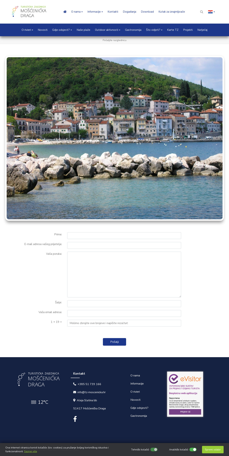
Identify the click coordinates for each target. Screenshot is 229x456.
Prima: (58, 234)
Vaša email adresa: (50, 312)
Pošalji (114, 342)
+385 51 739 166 (89, 384)
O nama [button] (76, 12)
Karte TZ (172, 30)
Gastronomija (133, 30)
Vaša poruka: (54, 254)
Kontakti (113, 12)
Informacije (137, 384)
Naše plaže (83, 30)
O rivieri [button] (26, 30)
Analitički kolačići (178, 449)
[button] (211, 11)
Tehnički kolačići (140, 449)
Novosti (42, 30)
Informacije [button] (94, 12)
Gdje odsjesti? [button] (61, 30)
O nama (135, 376)
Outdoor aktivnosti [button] (106, 30)
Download (147, 12)
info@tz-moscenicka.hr (92, 392)
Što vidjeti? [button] (153, 30)
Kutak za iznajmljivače (171, 12)
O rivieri (135, 392)
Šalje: (58, 302)
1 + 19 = (56, 322)
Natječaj (202, 30)
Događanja (129, 12)
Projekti (188, 30)
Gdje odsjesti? (139, 408)
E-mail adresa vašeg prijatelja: (43, 244)
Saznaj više (30, 451)
